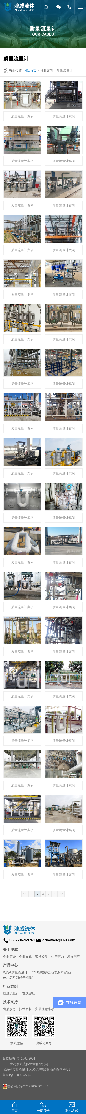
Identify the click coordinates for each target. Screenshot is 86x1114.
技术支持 (10, 1002)
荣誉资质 (41, 956)
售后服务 (9, 1009)
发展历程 (73, 956)
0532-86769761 (22, 940)
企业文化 (25, 956)
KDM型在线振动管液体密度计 (52, 972)
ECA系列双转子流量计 (19, 978)
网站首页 (30, 70)
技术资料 (25, 1009)
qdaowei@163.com (58, 940)
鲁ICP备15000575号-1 (18, 1075)
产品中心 (10, 965)
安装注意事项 (44, 1009)
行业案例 (10, 986)
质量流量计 (11, 993)
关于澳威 (10, 950)
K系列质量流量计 (15, 972)
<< (24, 893)
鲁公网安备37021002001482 (25, 1086)
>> (61, 893)
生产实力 (57, 956)
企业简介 (9, 956)
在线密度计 (30, 993)
